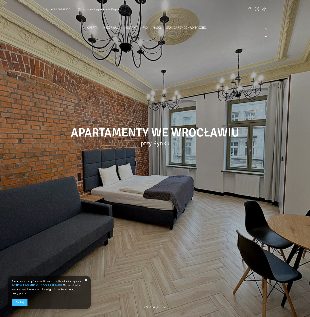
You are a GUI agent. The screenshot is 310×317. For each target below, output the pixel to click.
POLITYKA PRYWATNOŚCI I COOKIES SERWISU (37, 285)
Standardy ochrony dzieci (194, 28)
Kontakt (138, 28)
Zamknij (19, 302)
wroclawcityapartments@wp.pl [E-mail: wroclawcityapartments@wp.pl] (101, 9)
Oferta (100, 28)
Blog (164, 28)
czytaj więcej (155, 307)
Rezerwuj (118, 28)
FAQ (152, 28)
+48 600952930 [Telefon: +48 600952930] (60, 9)
